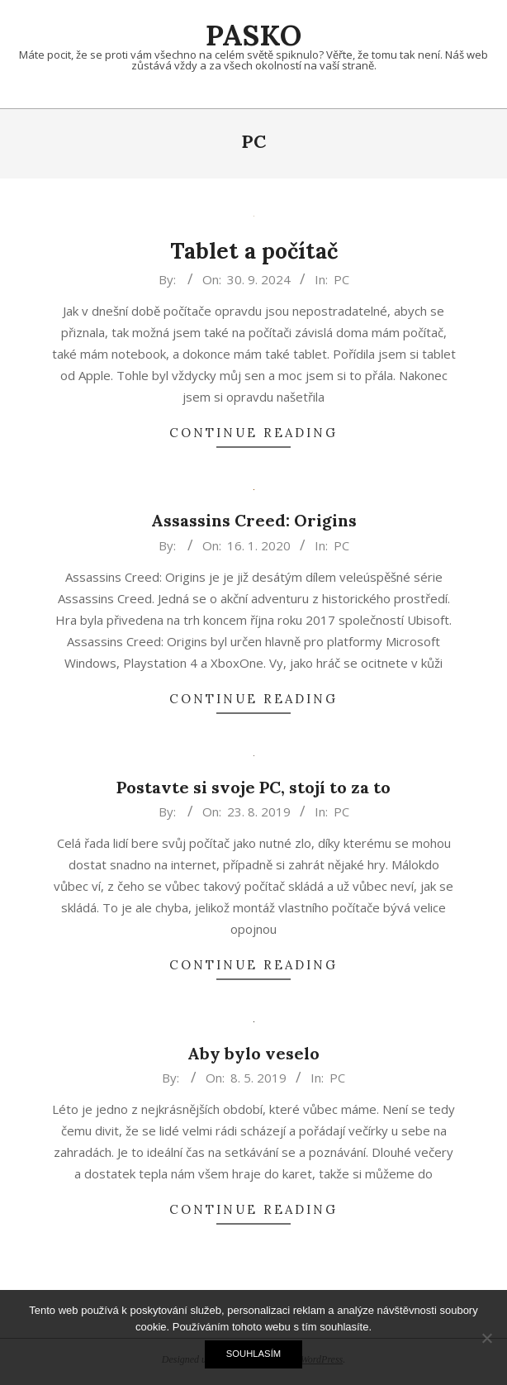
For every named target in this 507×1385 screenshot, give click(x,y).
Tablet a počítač (254, 250)
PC (341, 279)
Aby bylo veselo (253, 1053)
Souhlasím (253, 1354)
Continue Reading (253, 432)
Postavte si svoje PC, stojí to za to (253, 787)
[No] (486, 1338)
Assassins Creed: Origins (254, 520)
